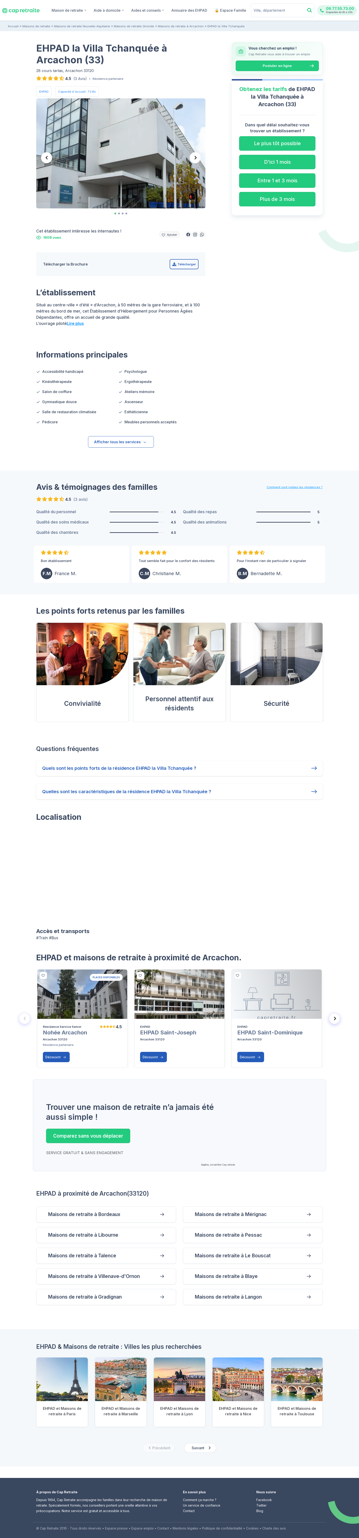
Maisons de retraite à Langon (228, 1297)
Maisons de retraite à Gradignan (85, 1297)
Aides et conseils (147, 10)
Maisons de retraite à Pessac (228, 1235)
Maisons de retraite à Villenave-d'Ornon (94, 1276)
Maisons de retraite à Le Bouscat (233, 1255)
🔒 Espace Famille (230, 10)
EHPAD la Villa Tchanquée (226, 26)
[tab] (115, 213)
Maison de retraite (69, 10)
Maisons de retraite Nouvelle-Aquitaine (82, 26)
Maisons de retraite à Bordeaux (84, 1214)
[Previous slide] (24, 1018)
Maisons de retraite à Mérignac (231, 1214)
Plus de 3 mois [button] (277, 199)
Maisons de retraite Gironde (134, 26)
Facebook (264, 1500)
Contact (189, 1511)
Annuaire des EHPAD (189, 10)
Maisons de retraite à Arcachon (181, 26)
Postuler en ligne (277, 66)
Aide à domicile (109, 10)
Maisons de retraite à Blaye (226, 1276)
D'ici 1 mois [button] (277, 162)
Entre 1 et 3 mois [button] (277, 180)
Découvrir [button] (55, 1057)
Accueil (13, 26)
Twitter (261, 1505)
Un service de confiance (201, 1505)
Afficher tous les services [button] (120, 442)
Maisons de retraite (36, 26)
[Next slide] (195, 157)
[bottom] (43, 975)
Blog (259, 1511)
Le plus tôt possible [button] (277, 143)
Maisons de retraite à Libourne (83, 1235)
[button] (188, 234)
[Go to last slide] (46, 157)
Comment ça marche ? (199, 1500)
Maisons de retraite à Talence (82, 1255)
